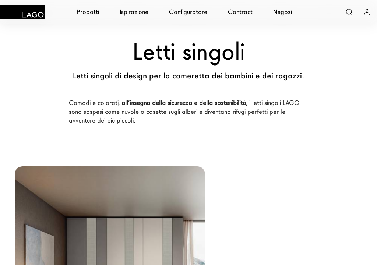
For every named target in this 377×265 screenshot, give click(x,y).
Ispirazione (134, 12)
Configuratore (188, 12)
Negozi (282, 12)
